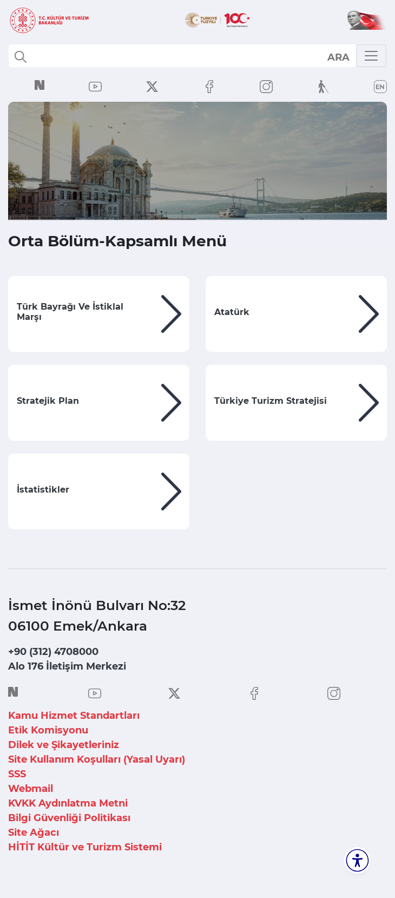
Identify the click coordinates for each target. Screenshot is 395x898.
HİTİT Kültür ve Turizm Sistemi (85, 847)
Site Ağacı (33, 832)
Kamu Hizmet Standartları (74, 716)
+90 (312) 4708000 (53, 652)
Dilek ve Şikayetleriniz (63, 745)
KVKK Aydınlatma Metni (68, 803)
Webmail (30, 789)
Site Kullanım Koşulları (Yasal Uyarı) (96, 759)
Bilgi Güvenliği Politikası (69, 818)
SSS (17, 774)
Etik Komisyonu (48, 730)
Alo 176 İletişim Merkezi (67, 666)
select (338, 57)
